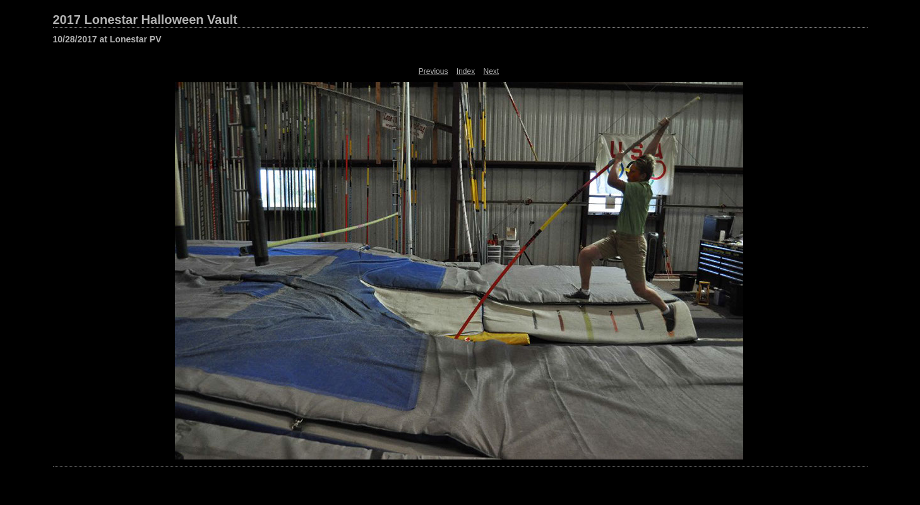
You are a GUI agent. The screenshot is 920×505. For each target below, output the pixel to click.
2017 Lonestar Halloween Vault (145, 20)
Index (466, 71)
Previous (433, 71)
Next (491, 71)
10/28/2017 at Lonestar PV (107, 39)
